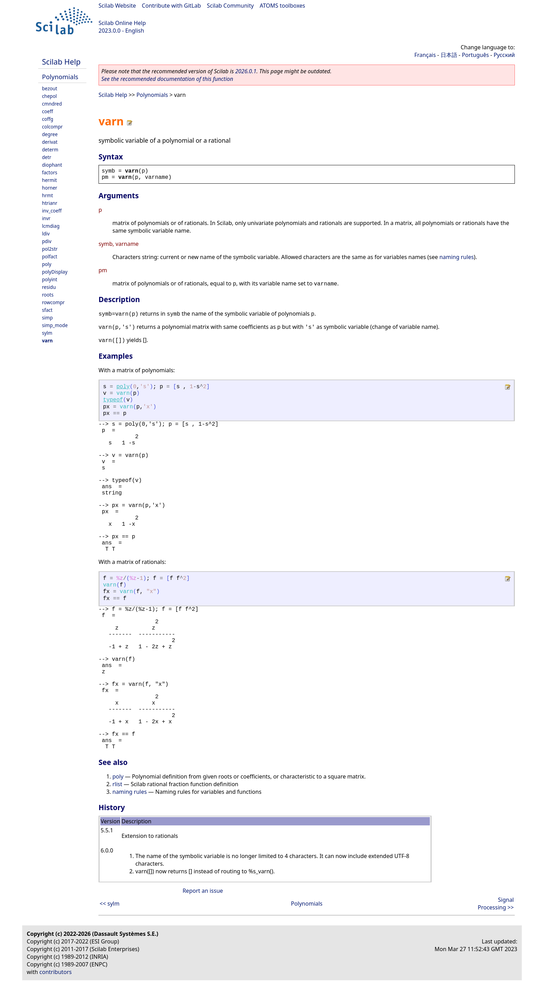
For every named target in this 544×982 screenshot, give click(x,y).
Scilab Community (230, 5)
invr (46, 218)
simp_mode (55, 325)
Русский (504, 55)
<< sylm (109, 903)
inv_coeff (52, 210)
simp (47, 317)
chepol (49, 96)
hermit (49, 180)
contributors (56, 972)
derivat (50, 142)
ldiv (46, 233)
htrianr (49, 203)
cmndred (52, 103)
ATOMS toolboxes (282, 5)
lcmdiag (51, 226)
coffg (47, 119)
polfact (49, 256)
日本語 (449, 55)
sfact (47, 310)
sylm (47, 333)
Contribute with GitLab (171, 5)
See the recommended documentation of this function (167, 79)
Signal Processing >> (496, 903)
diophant (52, 164)
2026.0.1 (245, 71)
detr (46, 157)
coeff (47, 111)
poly (46, 264)
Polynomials (60, 76)
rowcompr (53, 302)
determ (50, 149)
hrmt (47, 195)
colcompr (52, 126)
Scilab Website (117, 5)
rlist (117, 784)
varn (47, 340)
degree (50, 134)
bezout (49, 88)
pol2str (50, 249)
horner (49, 187)
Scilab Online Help (122, 23)
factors (49, 172)
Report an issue (202, 890)
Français (425, 55)
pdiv (46, 241)
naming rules (456, 257)
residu (49, 287)
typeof (113, 400)
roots (47, 294)
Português (475, 55)
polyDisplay (54, 271)
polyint (49, 279)
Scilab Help (61, 62)
